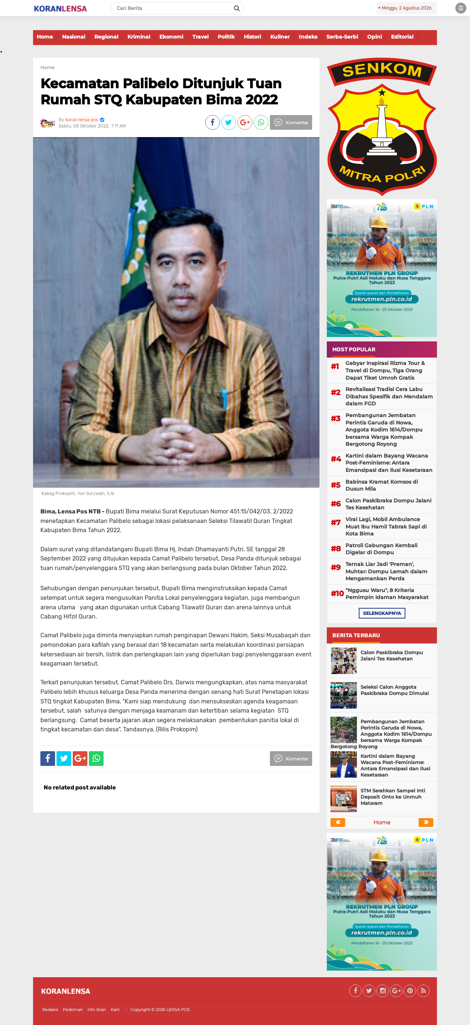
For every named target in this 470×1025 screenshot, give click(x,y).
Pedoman (73, 1009)
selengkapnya (382, 613)
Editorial (402, 36)
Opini (374, 36)
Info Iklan (96, 1009)
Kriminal (138, 36)
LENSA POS (178, 1009)
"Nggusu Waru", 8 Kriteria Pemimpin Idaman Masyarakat (387, 594)
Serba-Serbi (342, 36)
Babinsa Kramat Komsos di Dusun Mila (382, 485)
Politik (226, 36)
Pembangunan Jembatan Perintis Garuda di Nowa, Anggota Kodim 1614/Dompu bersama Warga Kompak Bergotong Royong (384, 429)
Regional (106, 36)
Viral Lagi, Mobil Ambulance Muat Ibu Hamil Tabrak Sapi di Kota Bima (386, 526)
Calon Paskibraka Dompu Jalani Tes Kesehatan (388, 504)
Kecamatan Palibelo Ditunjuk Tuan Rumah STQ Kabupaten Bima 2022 (161, 91)
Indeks (308, 36)
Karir (115, 1009)
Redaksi (50, 1009)
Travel (200, 36)
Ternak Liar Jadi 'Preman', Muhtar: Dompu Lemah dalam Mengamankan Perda (386, 571)
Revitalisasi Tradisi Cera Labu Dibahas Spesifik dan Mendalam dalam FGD (389, 396)
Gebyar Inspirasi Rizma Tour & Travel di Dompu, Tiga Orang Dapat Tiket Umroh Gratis (385, 370)
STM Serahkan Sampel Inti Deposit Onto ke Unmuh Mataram (393, 797)
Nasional (73, 36)
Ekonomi (171, 36)
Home (45, 36)
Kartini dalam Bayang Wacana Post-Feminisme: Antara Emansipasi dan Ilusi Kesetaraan (389, 462)
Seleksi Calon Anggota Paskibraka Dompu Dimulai (395, 690)
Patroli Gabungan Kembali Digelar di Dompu (381, 549)
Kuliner (280, 36)
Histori (252, 36)
